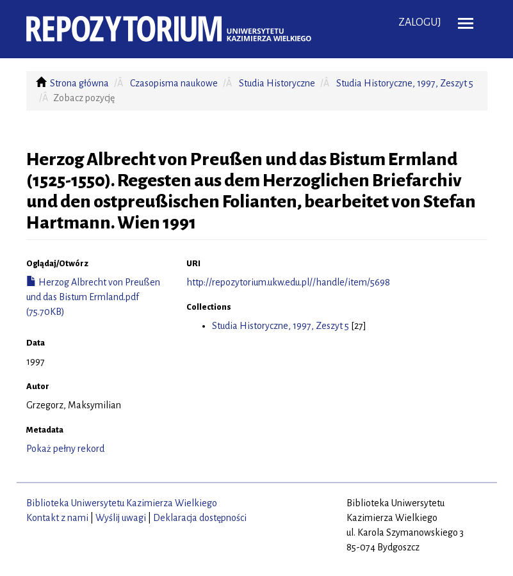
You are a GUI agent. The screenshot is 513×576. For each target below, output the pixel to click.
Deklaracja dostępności (200, 518)
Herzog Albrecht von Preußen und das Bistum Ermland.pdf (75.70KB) (93, 297)
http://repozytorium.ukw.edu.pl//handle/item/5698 (288, 282)
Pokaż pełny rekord (65, 449)
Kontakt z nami (57, 518)
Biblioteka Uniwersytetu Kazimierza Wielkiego (121, 503)
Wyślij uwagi (120, 518)
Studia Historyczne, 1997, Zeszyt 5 (404, 83)
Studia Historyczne (277, 83)
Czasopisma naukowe (174, 83)
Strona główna (79, 83)
